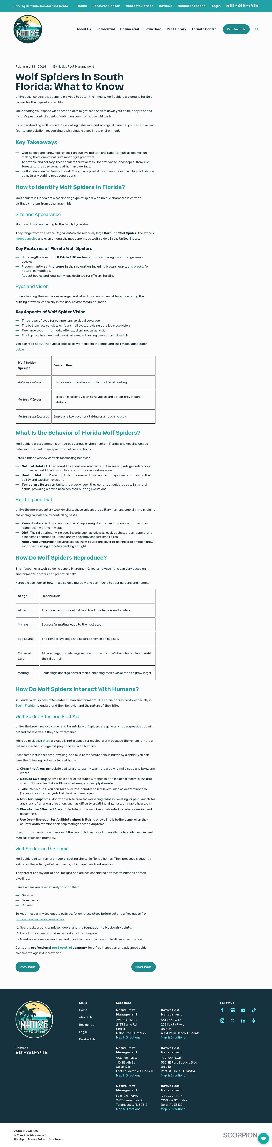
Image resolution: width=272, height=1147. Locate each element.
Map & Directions (128, 1037)
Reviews (165, 6)
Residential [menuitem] (105, 29)
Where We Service (139, 6)
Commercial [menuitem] (129, 29)
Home (82, 6)
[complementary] (245, 1127)
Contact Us (236, 29)
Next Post (143, 967)
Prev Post (28, 967)
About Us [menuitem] (84, 29)
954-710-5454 (126, 1058)
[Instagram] (222, 1020)
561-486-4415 (242, 5)
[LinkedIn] (243, 1020)
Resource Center (106, 6)
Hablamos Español (192, 6)
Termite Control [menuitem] (204, 29)
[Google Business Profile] (233, 1010)
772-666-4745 (171, 1058)
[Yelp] (254, 1020)
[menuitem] (19, 1140)
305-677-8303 (171, 1096)
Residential (87, 1024)
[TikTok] (254, 1010)
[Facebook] (222, 1010)
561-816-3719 (171, 1020)
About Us (85, 1017)
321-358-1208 (126, 1020)
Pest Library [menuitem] (176, 29)
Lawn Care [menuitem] (152, 29)
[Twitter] (233, 1020)
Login (216, 6)
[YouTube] (243, 1010)
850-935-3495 (127, 1096)
